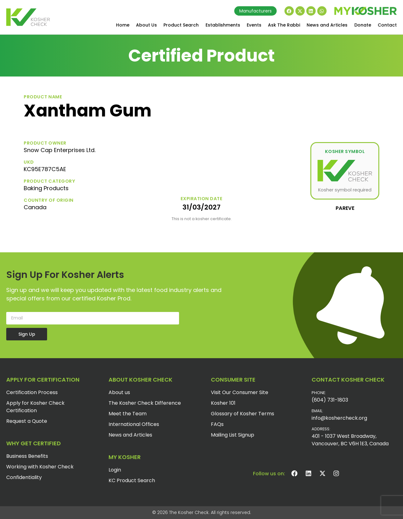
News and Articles (327, 25)
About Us (146, 25)
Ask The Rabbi (284, 25)
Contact (387, 25)
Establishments (223, 25)
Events (254, 25)
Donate (362, 25)
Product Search (181, 25)
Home (122, 25)
